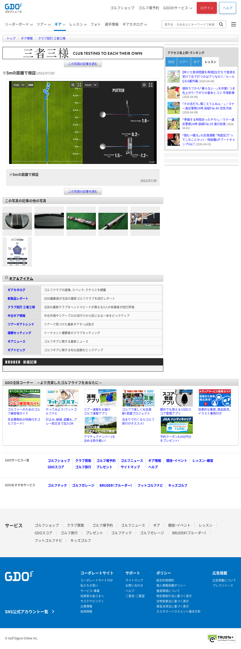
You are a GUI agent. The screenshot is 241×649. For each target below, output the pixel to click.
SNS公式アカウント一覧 (26, 611)
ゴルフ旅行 (83, 466)
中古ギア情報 (16, 315)
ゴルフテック (57, 485)
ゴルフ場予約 (148, 7)
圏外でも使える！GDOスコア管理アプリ (175, 411)
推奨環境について (168, 591)
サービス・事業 (90, 591)
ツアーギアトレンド (21, 324)
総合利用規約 (165, 580)
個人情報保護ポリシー (171, 585)
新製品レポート (18, 298)
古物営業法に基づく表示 (172, 601)
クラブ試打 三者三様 (21, 307)
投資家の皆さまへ (92, 596)
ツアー (42, 24)
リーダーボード (17, 24)
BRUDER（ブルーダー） (116, 485)
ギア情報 (154, 460)
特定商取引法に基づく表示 (174, 596)
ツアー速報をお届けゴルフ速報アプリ (97, 411)
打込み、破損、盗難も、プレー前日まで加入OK (61, 421)
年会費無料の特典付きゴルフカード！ (24, 421)
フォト (95, 24)
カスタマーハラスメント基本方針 (178, 611)
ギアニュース (16, 341)
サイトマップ (130, 466)
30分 (171, 62)
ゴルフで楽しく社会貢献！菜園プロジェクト (136, 411)
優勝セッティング (19, 333)
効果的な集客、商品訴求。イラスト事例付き (214, 411)
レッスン (76, 24)
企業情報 (86, 606)
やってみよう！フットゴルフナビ (61, 411)
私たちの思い (89, 585)
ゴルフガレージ (83, 485)
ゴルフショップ (122, 7)
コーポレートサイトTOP (96, 580)
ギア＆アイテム (21, 278)
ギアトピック (16, 350)
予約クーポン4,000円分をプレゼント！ (175, 438)
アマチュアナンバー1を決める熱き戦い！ (99, 438)
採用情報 (86, 611)
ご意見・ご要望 (135, 596)
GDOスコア (56, 466)
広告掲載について (224, 580)
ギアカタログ (132, 24)
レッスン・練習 (202, 460)
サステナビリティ (92, 601)
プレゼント (104, 466)
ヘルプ (227, 7)
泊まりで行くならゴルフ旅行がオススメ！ (138, 421)
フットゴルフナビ (150, 485)
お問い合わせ (134, 585)
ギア (58, 24)
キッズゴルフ (177, 485)
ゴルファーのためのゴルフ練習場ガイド (24, 411)
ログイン (206, 7)
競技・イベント (176, 460)
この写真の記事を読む (83, 64)
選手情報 (112, 24)
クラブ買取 (83, 460)
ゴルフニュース (132, 460)
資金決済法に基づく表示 (172, 606)
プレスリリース (222, 585)
